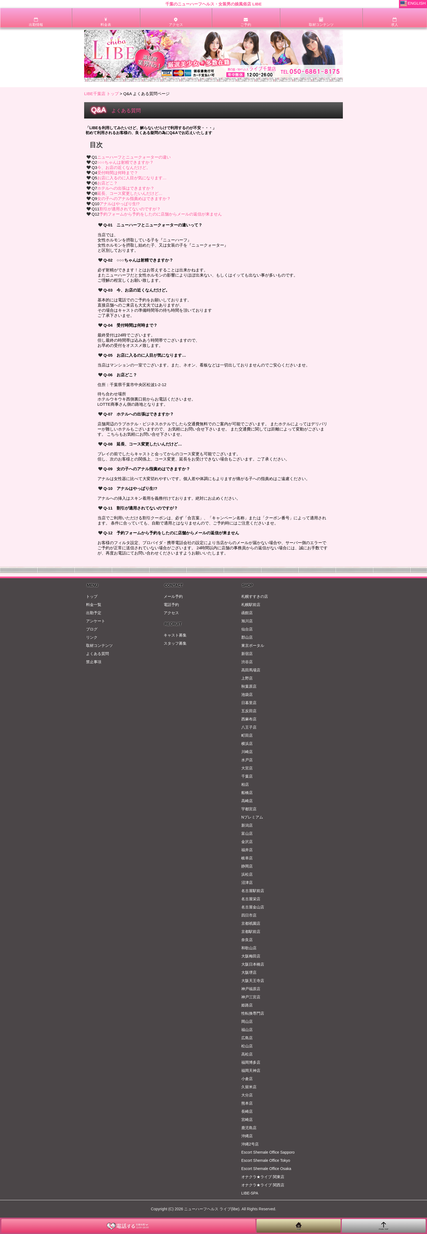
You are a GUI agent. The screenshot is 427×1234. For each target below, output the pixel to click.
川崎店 (247, 752)
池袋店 (247, 694)
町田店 (247, 735)
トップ (91, 596)
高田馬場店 (250, 670)
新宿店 (247, 653)
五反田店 (249, 711)
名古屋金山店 (252, 907)
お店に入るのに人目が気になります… (132, 177)
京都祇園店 (250, 923)
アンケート (95, 621)
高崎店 (247, 801)
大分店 (247, 1095)
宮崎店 (247, 1119)
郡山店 (247, 637)
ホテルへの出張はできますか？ (125, 188)
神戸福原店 (250, 989)
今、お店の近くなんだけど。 (123, 167)
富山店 (247, 833)
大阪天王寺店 (252, 980)
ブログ (91, 629)
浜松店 (247, 874)
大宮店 (247, 768)
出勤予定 (93, 613)
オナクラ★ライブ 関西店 (262, 1185)
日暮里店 (249, 703)
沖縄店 (247, 1136)
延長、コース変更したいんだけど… (130, 193)
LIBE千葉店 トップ (101, 93)
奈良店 (247, 940)
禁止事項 (93, 662)
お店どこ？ (107, 183)
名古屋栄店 (250, 899)
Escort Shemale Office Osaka (266, 1168)
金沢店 (247, 841)
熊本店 (247, 1103)
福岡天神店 (250, 1070)
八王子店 (249, 727)
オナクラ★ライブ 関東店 (262, 1177)
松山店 (247, 1046)
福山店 (247, 1029)
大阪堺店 (249, 972)
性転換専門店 (252, 1013)
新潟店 (247, 825)
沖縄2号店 (250, 1144)
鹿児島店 (249, 1128)
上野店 (247, 678)
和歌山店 (249, 948)
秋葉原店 (249, 686)
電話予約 (171, 604)
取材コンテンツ (99, 645)
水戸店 (247, 760)
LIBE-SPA (249, 1193)
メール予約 (173, 596)
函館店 (247, 613)
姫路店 (247, 1005)
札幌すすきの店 (254, 596)
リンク (91, 637)
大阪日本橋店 (252, 964)
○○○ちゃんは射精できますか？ (125, 162)
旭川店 (247, 621)
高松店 (247, 1054)
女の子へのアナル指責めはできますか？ (134, 198)
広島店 (247, 1038)
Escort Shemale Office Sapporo (268, 1152)
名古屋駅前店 (252, 891)
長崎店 (247, 1111)
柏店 (245, 784)
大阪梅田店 (250, 956)
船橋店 (247, 792)
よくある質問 (97, 653)
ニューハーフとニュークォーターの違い (134, 157)
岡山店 (247, 1021)
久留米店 (249, 1087)
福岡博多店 (250, 1062)
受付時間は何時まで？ (117, 172)
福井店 (247, 850)
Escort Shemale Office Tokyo (265, 1160)
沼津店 (247, 882)
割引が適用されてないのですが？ (130, 209)
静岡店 (247, 866)
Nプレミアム (252, 817)
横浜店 (247, 743)
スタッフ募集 (175, 643)
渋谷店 (247, 662)
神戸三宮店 (250, 997)
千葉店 (247, 776)
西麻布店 (249, 719)
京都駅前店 (250, 931)
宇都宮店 (249, 809)
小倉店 (247, 1079)
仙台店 (247, 629)
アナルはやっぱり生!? (119, 203)
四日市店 (249, 915)
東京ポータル (252, 645)
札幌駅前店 (250, 604)
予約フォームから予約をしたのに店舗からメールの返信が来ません (160, 214)
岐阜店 (247, 858)
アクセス (171, 613)
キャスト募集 (175, 635)
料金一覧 (93, 604)
